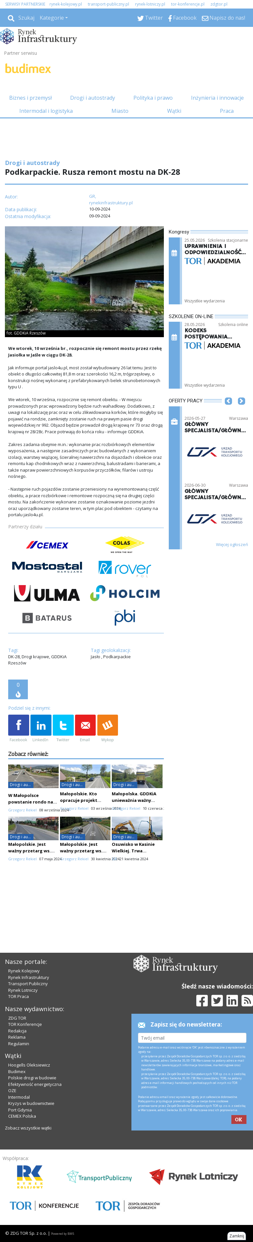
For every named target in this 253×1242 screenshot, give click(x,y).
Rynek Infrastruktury (28, 977)
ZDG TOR (17, 1018)
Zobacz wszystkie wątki (28, 1128)
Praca (227, 110)
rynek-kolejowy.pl (65, 4)
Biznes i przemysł (30, 97)
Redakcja (17, 1031)
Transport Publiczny (28, 984)
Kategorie (52, 17)
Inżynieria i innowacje (217, 97)
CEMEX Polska (22, 1116)
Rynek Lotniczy (23, 990)
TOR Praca (18, 996)
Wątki (174, 110)
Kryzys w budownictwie (31, 1103)
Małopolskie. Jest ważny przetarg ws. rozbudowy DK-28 (81, 850)
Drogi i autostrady (92, 97)
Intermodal (19, 1097)
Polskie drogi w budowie (32, 1078)
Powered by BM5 (62, 1234)
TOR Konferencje (25, 1024)
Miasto (119, 110)
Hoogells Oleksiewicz (29, 1065)
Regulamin (18, 1044)
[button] (228, 411)
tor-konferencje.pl (187, 4)
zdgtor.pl (218, 4)
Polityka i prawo (153, 97)
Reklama (17, 1037)
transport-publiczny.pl (108, 4)
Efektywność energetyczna (35, 1084)
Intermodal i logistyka (46, 110)
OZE (12, 1090)
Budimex (17, 1071)
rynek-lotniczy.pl (150, 4)
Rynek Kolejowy (24, 971)
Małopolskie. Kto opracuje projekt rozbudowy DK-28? (80, 800)
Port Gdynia (20, 1110)
